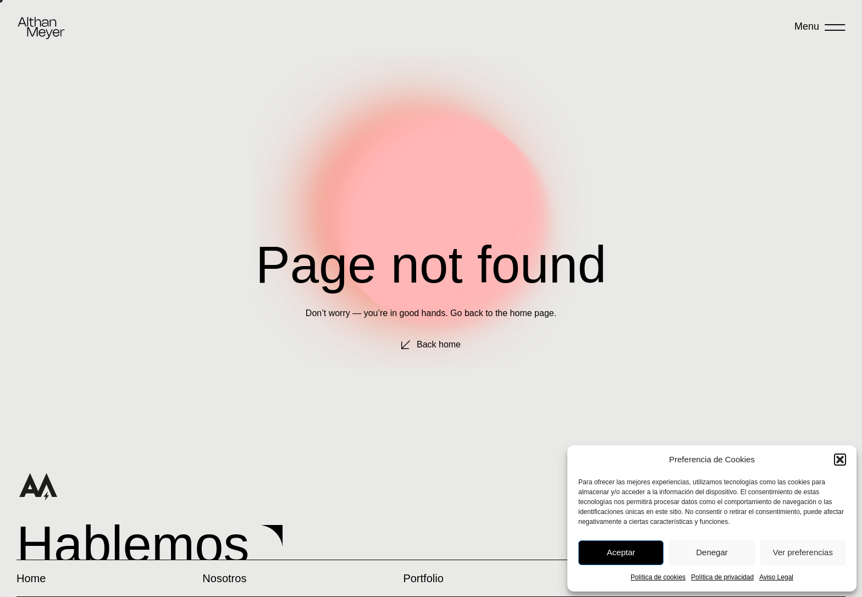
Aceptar (621, 552)
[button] (840, 459)
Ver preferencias (803, 552)
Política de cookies (658, 577)
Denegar (712, 552)
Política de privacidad (722, 577)
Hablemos (133, 544)
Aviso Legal (776, 577)
